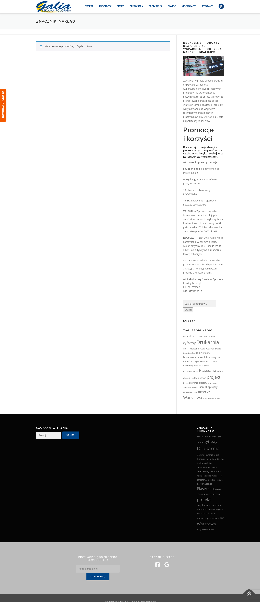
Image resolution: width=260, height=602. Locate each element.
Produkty (105, 6)
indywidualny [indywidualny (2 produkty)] (189, 353)
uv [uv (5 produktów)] (208, 391)
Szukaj (188, 309)
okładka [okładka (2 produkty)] (197, 365)
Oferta (89, 6)
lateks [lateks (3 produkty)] (200, 357)
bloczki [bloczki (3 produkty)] (193, 336)
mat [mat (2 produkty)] (219, 357)
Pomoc (172, 6)
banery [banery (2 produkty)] (186, 336)
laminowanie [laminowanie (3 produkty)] (189, 357)
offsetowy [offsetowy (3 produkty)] (188, 365)
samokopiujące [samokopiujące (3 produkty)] (191, 387)
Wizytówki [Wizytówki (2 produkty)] (207, 398)
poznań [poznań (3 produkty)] (202, 377)
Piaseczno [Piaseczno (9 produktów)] (207, 370)
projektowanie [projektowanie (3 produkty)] (190, 382)
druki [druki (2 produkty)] (185, 349)
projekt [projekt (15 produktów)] (214, 377)
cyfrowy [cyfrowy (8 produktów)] (189, 342)
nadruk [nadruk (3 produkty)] (187, 361)
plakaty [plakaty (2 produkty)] (220, 371)
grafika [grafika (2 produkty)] (218, 349)
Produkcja (155, 6)
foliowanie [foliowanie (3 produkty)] (194, 348)
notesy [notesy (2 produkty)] (214, 361)
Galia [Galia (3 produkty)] (203, 348)
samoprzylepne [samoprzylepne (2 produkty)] (190, 392)
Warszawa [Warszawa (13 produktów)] (192, 397)
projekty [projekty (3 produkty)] (203, 382)
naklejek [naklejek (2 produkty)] (195, 361)
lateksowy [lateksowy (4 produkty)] (210, 357)
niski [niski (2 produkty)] (208, 361)
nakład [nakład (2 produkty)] (203, 361)
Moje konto (189, 6)
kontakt (199, 272)
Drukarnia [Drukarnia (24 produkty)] (207, 342)
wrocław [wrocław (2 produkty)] (216, 398)
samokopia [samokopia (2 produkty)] (213, 383)
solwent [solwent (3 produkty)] (202, 391)
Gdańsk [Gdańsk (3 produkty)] (210, 348)
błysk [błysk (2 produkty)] (200, 336)
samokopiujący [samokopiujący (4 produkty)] (208, 387)
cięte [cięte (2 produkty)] (205, 336)
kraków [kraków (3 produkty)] (206, 352)
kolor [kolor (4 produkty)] (198, 352)
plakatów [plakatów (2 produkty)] (187, 378)
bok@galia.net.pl (192, 283)
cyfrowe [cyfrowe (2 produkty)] (211, 336)
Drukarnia (136, 6)
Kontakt (207, 6)
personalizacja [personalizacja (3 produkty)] (190, 370)
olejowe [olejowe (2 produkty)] (205, 365)
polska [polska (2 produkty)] (194, 378)
